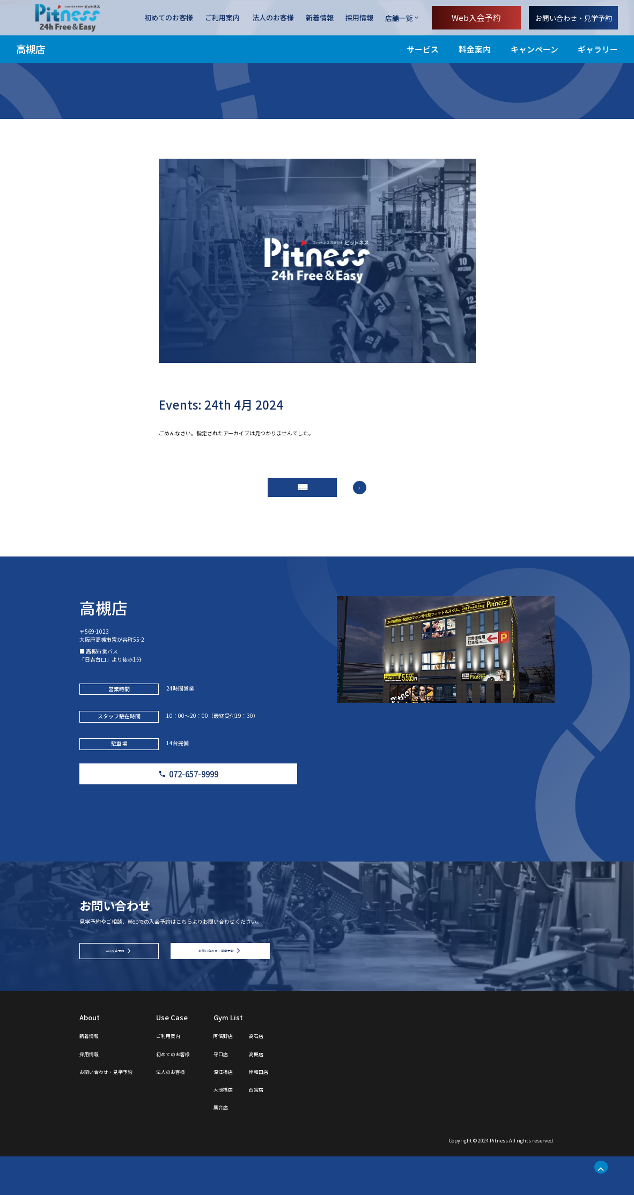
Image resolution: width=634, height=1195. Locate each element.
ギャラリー (598, 49)
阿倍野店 (266, 1073)
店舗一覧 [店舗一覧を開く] (399, 18)
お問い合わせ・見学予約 (573, 18)
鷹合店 (262, 1145)
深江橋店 (266, 1109)
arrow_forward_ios (376, 497)
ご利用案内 (222, 18)
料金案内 (475, 49)
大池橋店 (266, 1127)
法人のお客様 (273, 18)
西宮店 (306, 1127)
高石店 (306, 1073)
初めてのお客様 (168, 18)
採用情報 (359, 18)
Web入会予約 (476, 17)
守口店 (262, 1091)
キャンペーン (534, 49)
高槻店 (30, 49)
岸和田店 (310, 1109)
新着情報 (320, 18)
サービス (423, 49)
